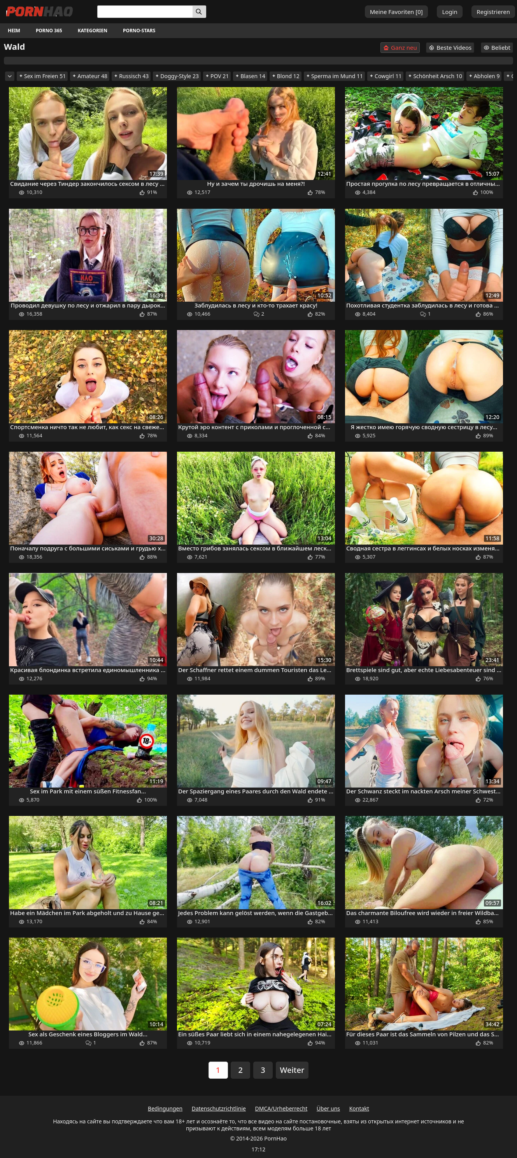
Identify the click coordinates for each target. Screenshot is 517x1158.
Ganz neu (400, 48)
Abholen (484, 76)
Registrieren (493, 12)
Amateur (89, 76)
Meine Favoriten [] (396, 12)
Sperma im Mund (334, 76)
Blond (286, 76)
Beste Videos (450, 47)
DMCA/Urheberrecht (281, 1108)
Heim (14, 30)
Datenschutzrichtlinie (219, 1108)
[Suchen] (199, 11)
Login (449, 12)
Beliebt (497, 47)
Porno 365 (49, 30)
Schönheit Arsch (435, 76)
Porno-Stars (139, 30)
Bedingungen (165, 1108)
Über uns (328, 1108)
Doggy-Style (177, 76)
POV (217, 76)
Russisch (131, 76)
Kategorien (92, 30)
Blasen (250, 76)
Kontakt (359, 1108)
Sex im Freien (42, 76)
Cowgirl (385, 76)
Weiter (292, 1070)
